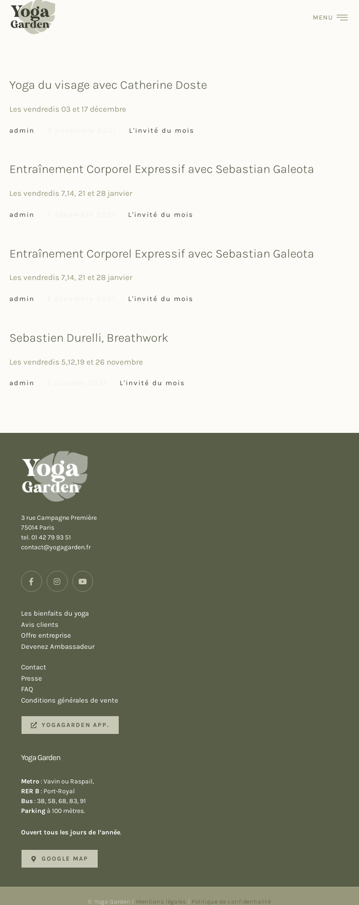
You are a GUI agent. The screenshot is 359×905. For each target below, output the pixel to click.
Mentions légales (161, 891)
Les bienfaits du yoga (187, 603)
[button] (70, 714)
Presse (187, 668)
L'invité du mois (161, 120)
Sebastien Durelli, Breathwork (88, 327)
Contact (187, 657)
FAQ (187, 679)
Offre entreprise (187, 626)
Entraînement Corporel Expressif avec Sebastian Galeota (161, 159)
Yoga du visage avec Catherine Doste (108, 74)
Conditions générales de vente (187, 691)
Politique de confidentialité (231, 891)
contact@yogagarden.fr (56, 537)
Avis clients (187, 614)
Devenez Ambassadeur (187, 637)
